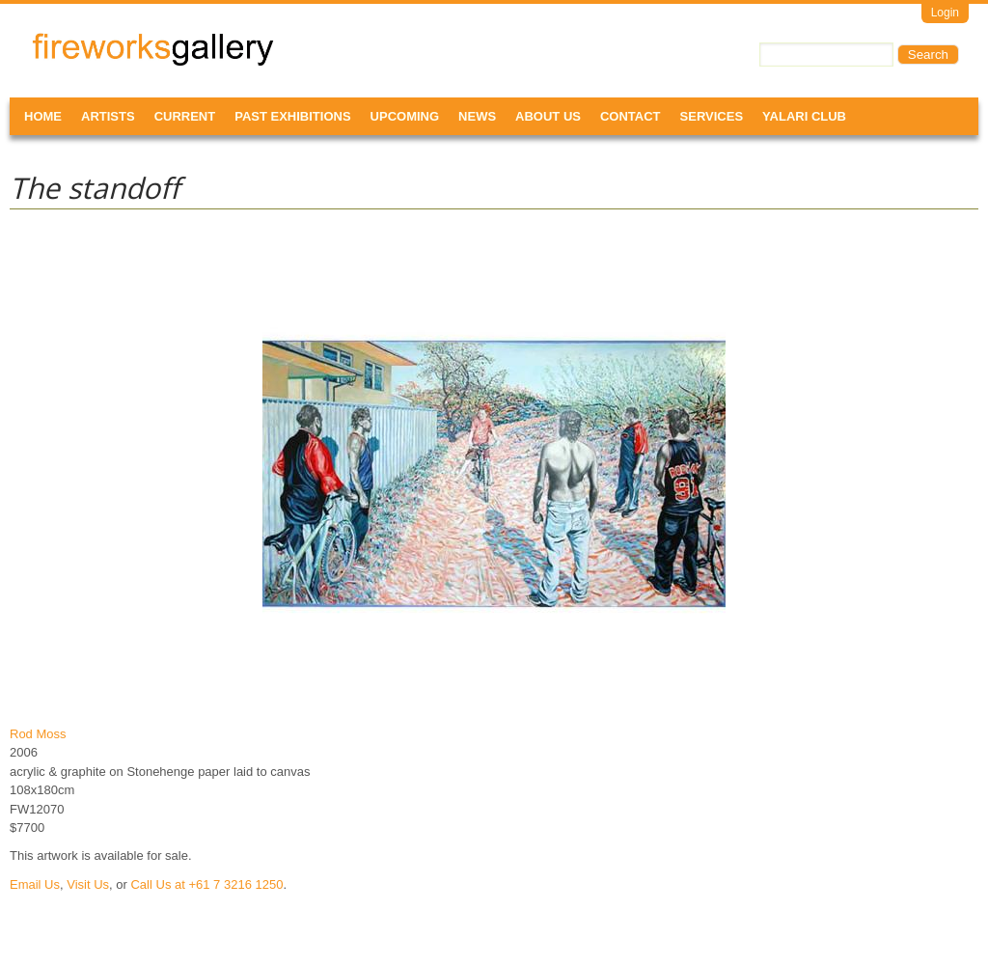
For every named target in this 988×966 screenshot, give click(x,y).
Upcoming (405, 116)
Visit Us (88, 884)
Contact (630, 116)
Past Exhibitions (292, 116)
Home (43, 116)
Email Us (35, 884)
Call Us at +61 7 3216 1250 (206, 884)
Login (945, 12)
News (477, 116)
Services (712, 116)
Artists (108, 116)
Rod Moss (38, 734)
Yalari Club (804, 116)
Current (185, 116)
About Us (548, 116)
